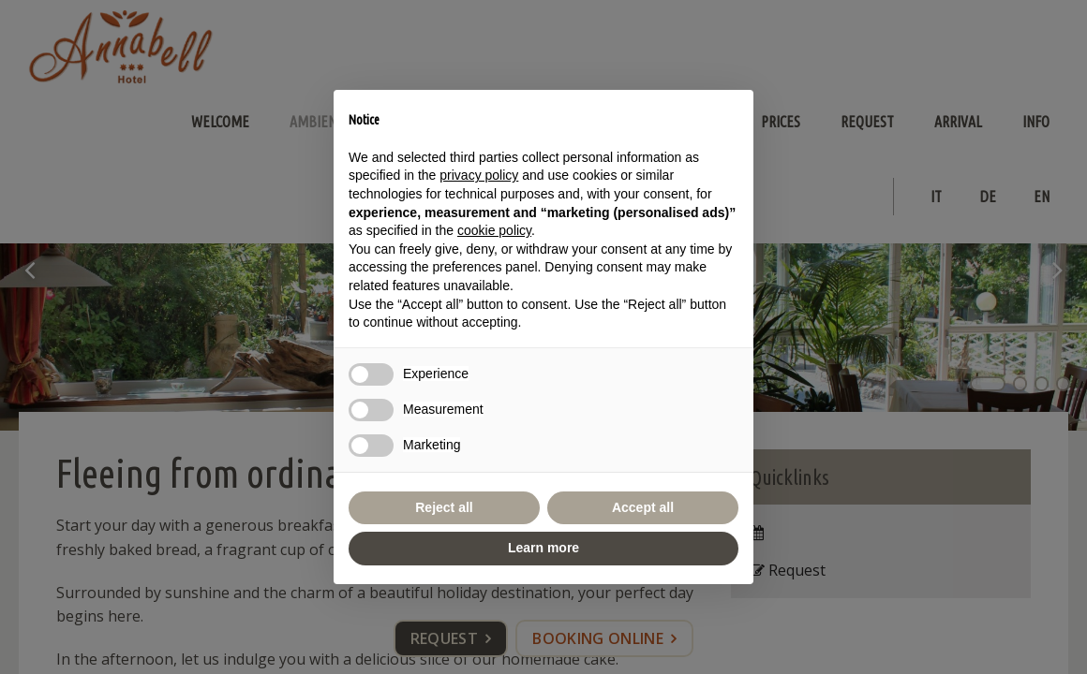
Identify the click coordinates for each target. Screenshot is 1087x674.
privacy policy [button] (478, 175)
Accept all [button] (643, 507)
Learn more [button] (543, 547)
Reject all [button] (443, 507)
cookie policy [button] (494, 230)
